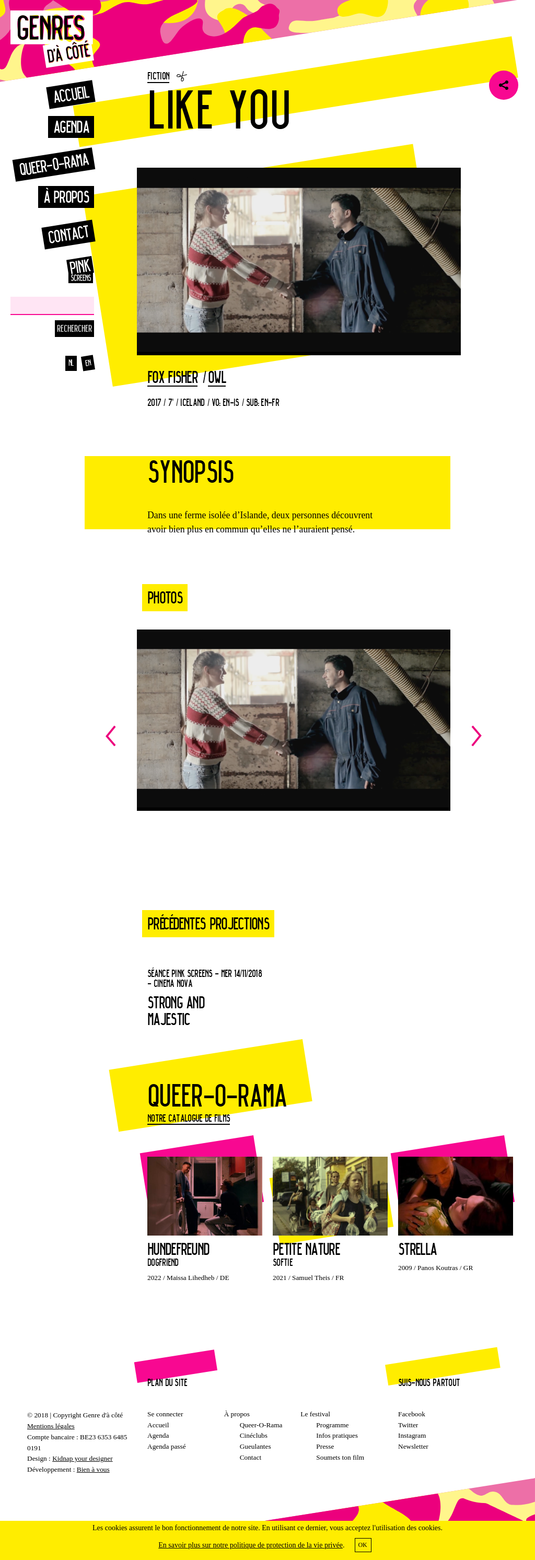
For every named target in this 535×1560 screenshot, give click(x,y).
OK (362, 1545)
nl (71, 363)
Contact (68, 234)
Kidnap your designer (82, 1458)
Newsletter (413, 1446)
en (88, 363)
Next (388, 736)
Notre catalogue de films (188, 1118)
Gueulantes (255, 1446)
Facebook (411, 1414)
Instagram (412, 1435)
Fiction (158, 75)
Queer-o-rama (54, 164)
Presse (325, 1446)
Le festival (315, 1414)
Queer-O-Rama (261, 1425)
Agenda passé (166, 1446)
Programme (332, 1425)
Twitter (408, 1425)
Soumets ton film (340, 1457)
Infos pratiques (337, 1435)
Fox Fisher (172, 378)
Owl (217, 378)
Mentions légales (51, 1426)
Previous (200, 736)
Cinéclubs (254, 1435)
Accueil (70, 94)
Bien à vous (93, 1469)
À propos (66, 197)
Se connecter (165, 1414)
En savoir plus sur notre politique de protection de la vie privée (250, 1545)
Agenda (71, 127)
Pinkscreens (68, 269)
